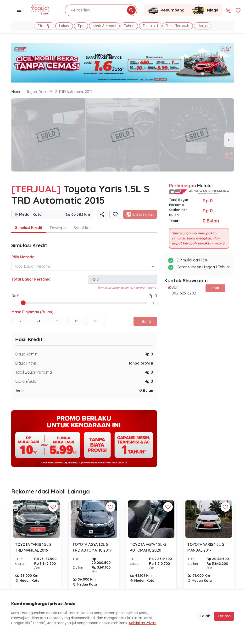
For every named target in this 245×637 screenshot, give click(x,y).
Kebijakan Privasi (142, 622)
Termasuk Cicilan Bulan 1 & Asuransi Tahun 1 (126, 287)
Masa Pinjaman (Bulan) (32, 312)
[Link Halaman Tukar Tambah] (229, 10)
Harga (202, 26)
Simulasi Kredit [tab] (29, 227)
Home (16, 91)
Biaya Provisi (26, 363)
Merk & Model (104, 26)
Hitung (145, 321)
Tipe (81, 26)
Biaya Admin (26, 354)
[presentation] (229, 140)
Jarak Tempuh (177, 26)
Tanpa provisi (140, 363)
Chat (215, 288)
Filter (44, 26)
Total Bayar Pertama (30, 279)
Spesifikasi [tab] (83, 227)
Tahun (129, 26)
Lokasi (64, 26)
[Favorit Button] (53, 507)
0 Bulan (146, 390)
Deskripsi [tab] (58, 227)
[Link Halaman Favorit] (238, 10)
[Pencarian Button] (131, 10)
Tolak (205, 616)
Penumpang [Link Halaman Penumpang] (166, 10)
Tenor (20, 390)
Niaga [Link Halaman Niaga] (205, 10)
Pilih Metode (22, 257)
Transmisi (150, 26)
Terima (224, 616)
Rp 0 (149, 354)
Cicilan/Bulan (27, 381)
